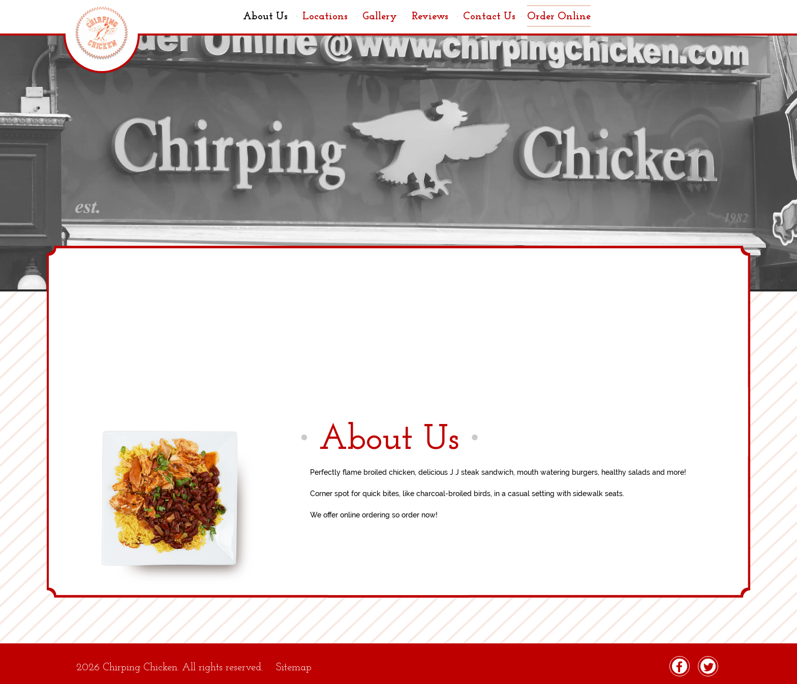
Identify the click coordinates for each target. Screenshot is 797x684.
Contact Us (492, 16)
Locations (329, 16)
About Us (270, 16)
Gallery (384, 16)
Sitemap (294, 667)
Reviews (435, 16)
